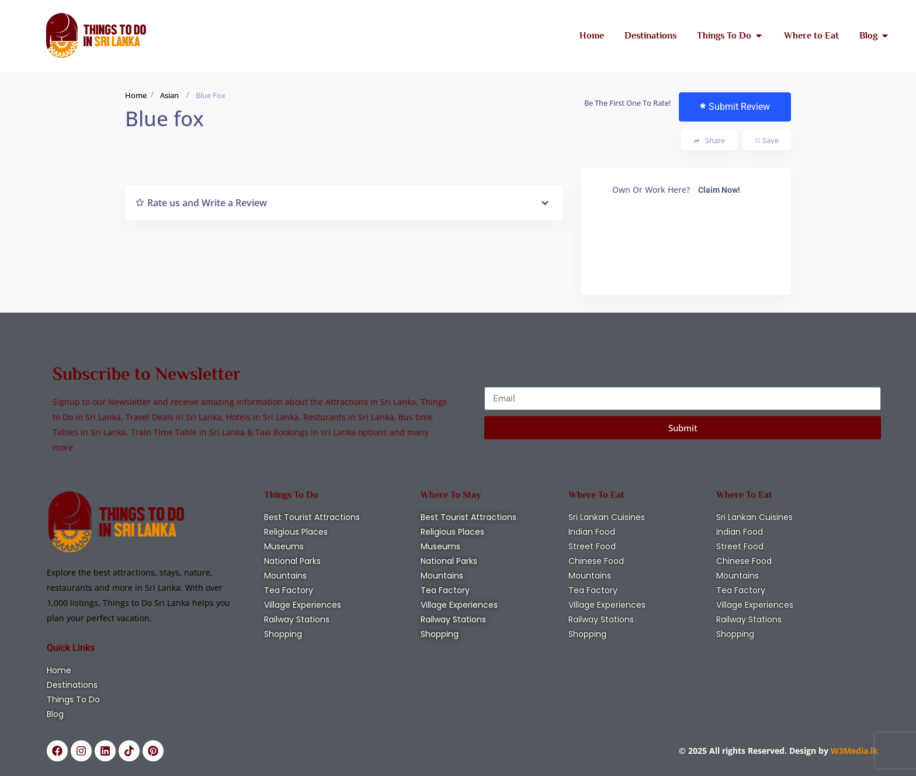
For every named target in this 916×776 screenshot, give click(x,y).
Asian (169, 95)
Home (136, 95)
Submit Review (735, 106)
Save (767, 140)
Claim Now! (719, 190)
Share (709, 140)
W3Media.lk (853, 750)
